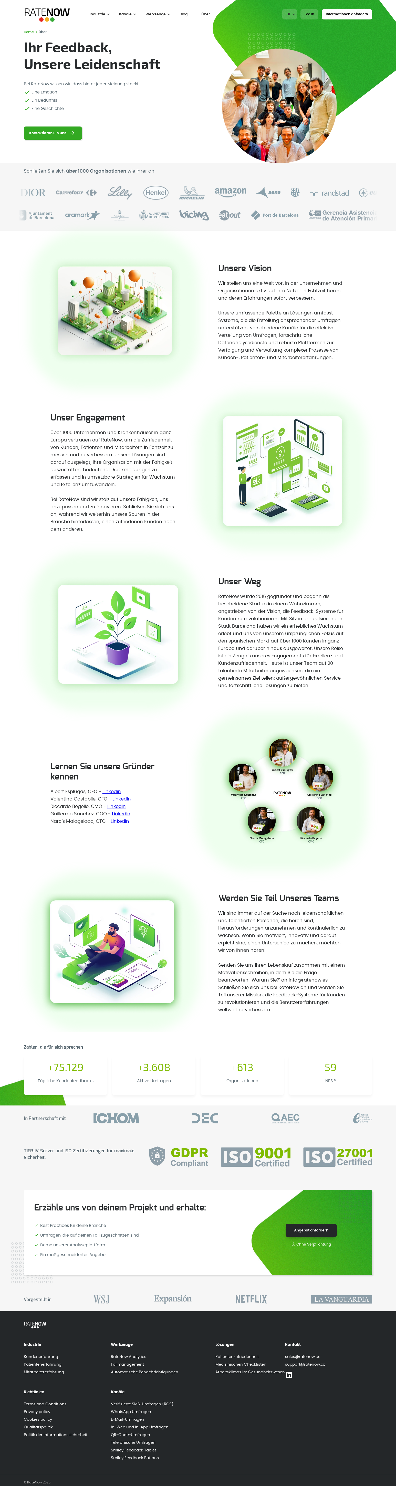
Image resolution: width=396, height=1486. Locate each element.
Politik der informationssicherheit (55, 1435)
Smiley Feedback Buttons (135, 1458)
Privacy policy (37, 1412)
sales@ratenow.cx (302, 1357)
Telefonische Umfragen (133, 1443)
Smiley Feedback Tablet (133, 1450)
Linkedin (111, 791)
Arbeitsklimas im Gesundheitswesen (250, 1372)
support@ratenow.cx (305, 1364)
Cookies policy (38, 1419)
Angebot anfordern (311, 1230)
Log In (309, 14)
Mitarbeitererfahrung (44, 1372)
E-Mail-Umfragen (127, 1419)
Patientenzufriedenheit (237, 1357)
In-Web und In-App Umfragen (140, 1427)
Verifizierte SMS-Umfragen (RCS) (142, 1404)
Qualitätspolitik (38, 1427)
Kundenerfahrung (41, 1357)
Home (30, 32)
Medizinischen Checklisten (240, 1364)
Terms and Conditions (45, 1404)
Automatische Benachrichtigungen (144, 1372)
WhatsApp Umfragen (131, 1412)
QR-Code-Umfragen (130, 1435)
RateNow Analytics (128, 1357)
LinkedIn (116, 806)
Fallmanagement (127, 1364)
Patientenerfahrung (42, 1364)
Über (205, 14)
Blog (183, 14)
